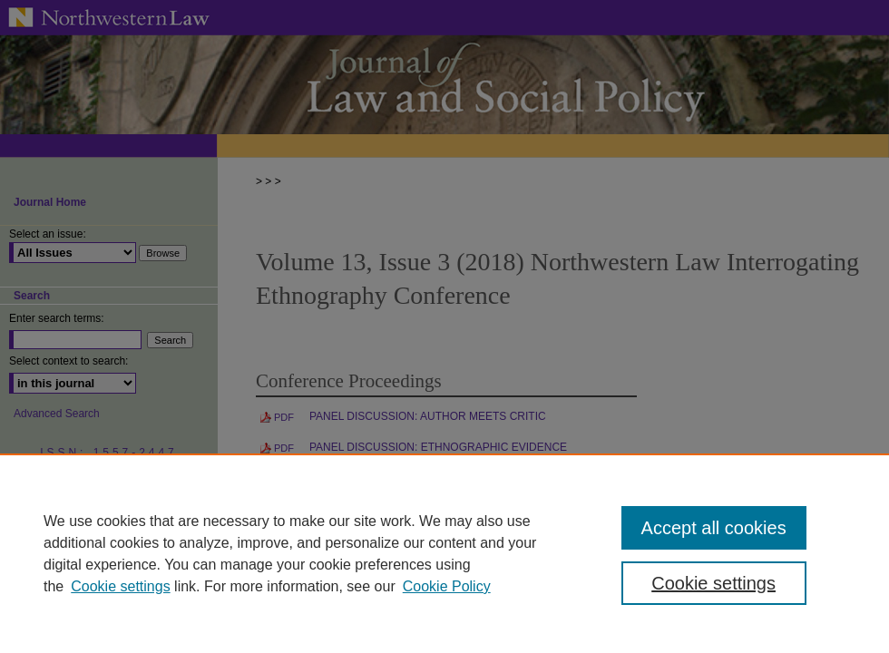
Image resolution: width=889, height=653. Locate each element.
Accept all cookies (713, 528)
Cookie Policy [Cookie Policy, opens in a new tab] (447, 586)
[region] (444, 553)
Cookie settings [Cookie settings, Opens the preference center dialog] (713, 583)
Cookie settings (120, 586)
